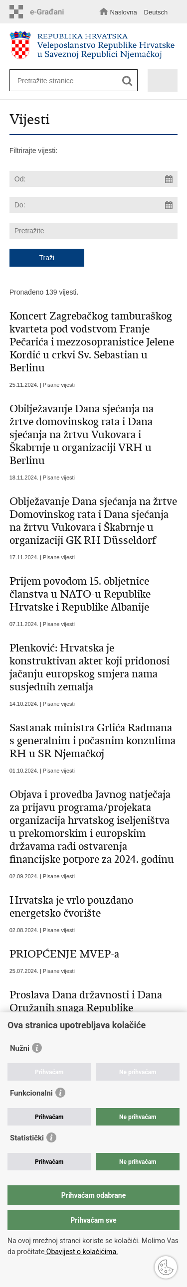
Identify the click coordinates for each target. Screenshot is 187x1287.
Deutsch (156, 12)
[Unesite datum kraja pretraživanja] (93, 205)
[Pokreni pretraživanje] (127, 81)
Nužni (19, 1048)
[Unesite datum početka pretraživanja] (93, 179)
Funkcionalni (31, 1093)
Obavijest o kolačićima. (81, 1252)
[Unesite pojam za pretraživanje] (70, 80)
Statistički (27, 1137)
